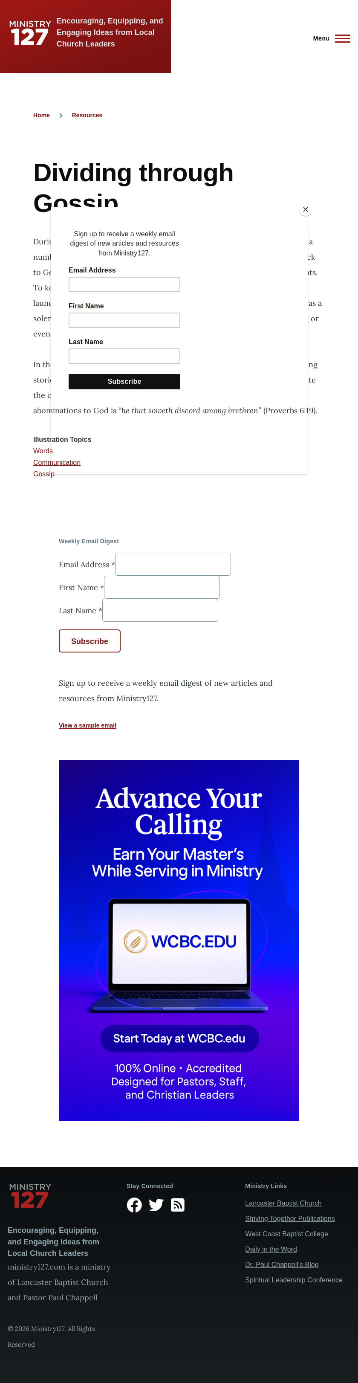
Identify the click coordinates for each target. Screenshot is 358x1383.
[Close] (305, 209)
